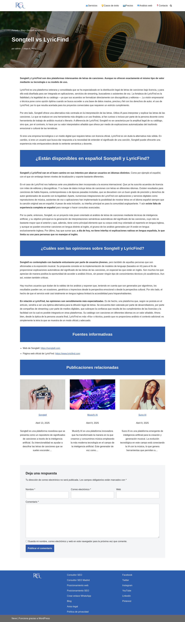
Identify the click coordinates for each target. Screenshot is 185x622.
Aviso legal (72, 606)
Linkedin (126, 596)
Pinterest (126, 601)
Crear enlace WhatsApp (79, 596)
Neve (14, 618)
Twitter (125, 580)
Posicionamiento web (77, 585)
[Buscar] (171, 6)
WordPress (44, 618)
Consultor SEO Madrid (78, 580)
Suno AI (142, 415)
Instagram (127, 585)
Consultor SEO (74, 575)
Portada (15, 30)
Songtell (42, 415)
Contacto (162, 5)
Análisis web (144, 5)
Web (118, 489)
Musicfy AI (92, 415)
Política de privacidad (78, 612)
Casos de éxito (110, 5)
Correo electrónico (81, 489)
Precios (128, 5)
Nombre (30, 489)
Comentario (32, 502)
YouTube (126, 590)
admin (18, 48)
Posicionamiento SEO (78, 590)
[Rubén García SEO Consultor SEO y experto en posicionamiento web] (20, 6)
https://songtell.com (50, 348)
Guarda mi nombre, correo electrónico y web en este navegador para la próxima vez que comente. (77, 541)
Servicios (91, 5)
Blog (23, 30)
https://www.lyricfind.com (67, 353)
